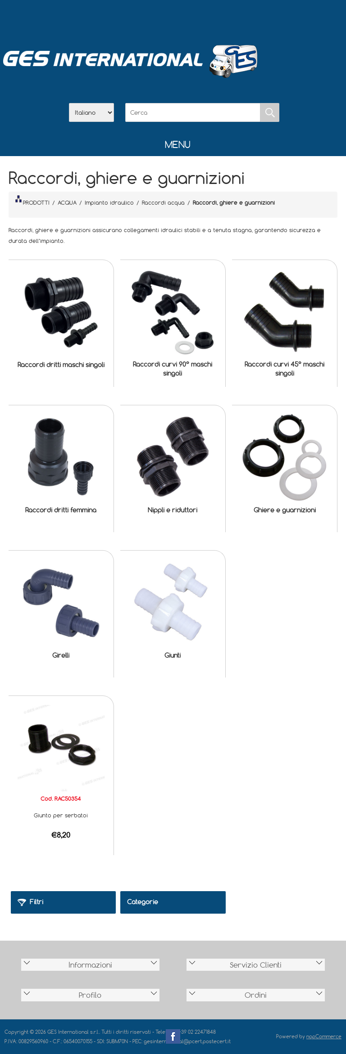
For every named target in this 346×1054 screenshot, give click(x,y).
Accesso (220, 18)
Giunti (172, 655)
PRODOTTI (32, 200)
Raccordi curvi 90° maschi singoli (172, 368)
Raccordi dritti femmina (60, 510)
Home (126, 18)
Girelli (60, 655)
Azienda (149, 18)
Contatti (196, 18)
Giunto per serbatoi (61, 815)
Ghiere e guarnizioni (285, 510)
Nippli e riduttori (172, 510)
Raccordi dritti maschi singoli (61, 364)
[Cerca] (192, 112)
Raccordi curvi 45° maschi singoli (284, 368)
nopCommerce (323, 1036)
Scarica (173, 18)
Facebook (173, 1036)
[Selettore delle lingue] (91, 112)
